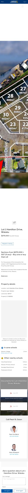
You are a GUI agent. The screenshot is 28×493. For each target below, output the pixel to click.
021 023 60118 (14, 436)
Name (3, 486)
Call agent (7, 491)
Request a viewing (7, 243)
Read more (4, 276)
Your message (6, 476)
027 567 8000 (14, 454)
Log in (24, 1)
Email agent (19, 491)
